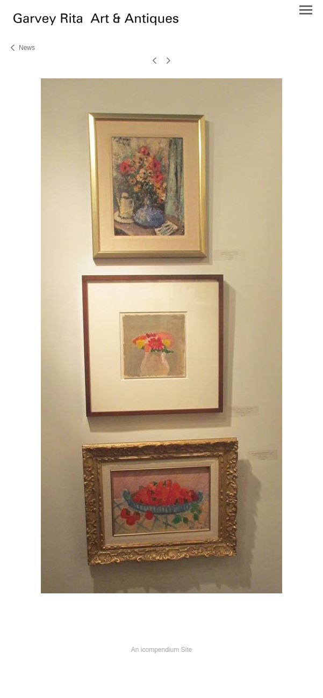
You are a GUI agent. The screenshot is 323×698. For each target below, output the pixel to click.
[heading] (95, 22)
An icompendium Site (161, 649)
